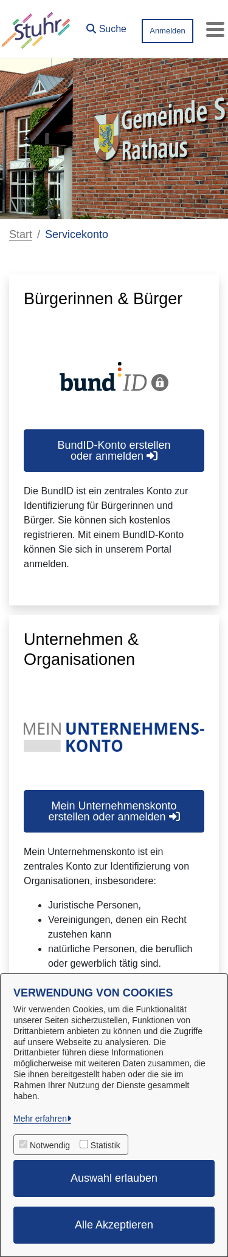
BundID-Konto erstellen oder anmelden (113, 450)
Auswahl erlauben (114, 1178)
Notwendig (50, 1145)
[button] (106, 26)
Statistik (105, 1145)
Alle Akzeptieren (114, 1225)
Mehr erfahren (40, 1118)
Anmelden (167, 30)
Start (20, 234)
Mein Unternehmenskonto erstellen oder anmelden (113, 811)
